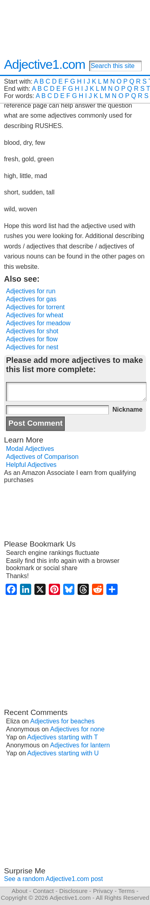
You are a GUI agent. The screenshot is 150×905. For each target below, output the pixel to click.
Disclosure (73, 890)
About (20, 890)
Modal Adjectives (30, 448)
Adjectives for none (77, 729)
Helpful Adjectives (31, 464)
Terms (126, 890)
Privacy (103, 890)
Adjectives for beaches (62, 721)
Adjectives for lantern (80, 745)
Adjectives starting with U (63, 753)
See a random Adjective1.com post (53, 878)
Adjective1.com (44, 64)
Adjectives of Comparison (42, 456)
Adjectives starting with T (62, 737)
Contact (43, 890)
